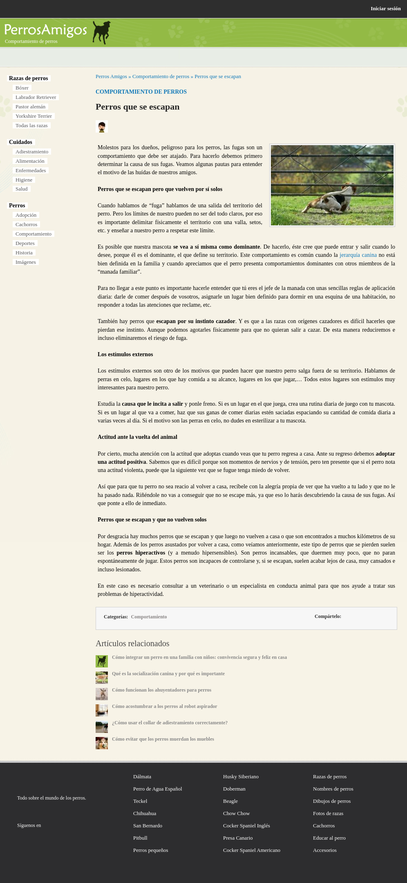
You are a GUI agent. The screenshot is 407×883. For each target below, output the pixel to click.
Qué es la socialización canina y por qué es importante (168, 673)
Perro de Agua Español (157, 789)
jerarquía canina (358, 255)
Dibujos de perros (332, 801)
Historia (24, 252)
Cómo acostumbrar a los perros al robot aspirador (164, 706)
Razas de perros (28, 78)
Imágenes (26, 262)
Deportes (25, 243)
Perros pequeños (150, 850)
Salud (22, 189)
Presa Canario (238, 838)
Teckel (140, 801)
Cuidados (20, 142)
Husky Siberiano (241, 776)
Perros (17, 205)
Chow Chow (236, 813)
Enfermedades (31, 170)
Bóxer (22, 88)
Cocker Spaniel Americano (251, 850)
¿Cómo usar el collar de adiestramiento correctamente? (170, 723)
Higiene (24, 180)
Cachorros (26, 224)
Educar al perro (329, 838)
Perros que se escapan (218, 76)
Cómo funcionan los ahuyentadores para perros (161, 690)
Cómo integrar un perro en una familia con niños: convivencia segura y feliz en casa (199, 657)
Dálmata (142, 776)
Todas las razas (32, 125)
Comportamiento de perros (160, 76)
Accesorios (325, 850)
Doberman (234, 789)
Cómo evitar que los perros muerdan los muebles (163, 739)
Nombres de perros (333, 789)
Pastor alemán (30, 106)
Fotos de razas (328, 813)
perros (79, 798)
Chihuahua (144, 813)
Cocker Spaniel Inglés (246, 825)
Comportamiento (33, 234)
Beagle (230, 801)
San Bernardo (147, 825)
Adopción (26, 215)
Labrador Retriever (36, 97)
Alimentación (30, 161)
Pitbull (140, 838)
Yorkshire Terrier (34, 116)
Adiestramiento (32, 151)
